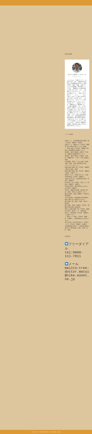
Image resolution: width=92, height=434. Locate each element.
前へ (28, 340)
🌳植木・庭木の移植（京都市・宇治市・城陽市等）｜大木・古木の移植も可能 (77, 157)
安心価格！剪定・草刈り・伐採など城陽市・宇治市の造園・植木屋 (46, 2)
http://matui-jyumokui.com (23, 323)
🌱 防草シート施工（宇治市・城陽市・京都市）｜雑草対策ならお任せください (77, 218)
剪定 (7, 58)
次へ (34, 340)
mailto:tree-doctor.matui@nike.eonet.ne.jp (77, 278)
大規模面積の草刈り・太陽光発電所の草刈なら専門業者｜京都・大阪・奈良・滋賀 (77, 228)
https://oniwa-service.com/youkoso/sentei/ (43, 317)
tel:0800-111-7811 (74, 255)
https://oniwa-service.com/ (43, 332)
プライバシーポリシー (72, 165)
